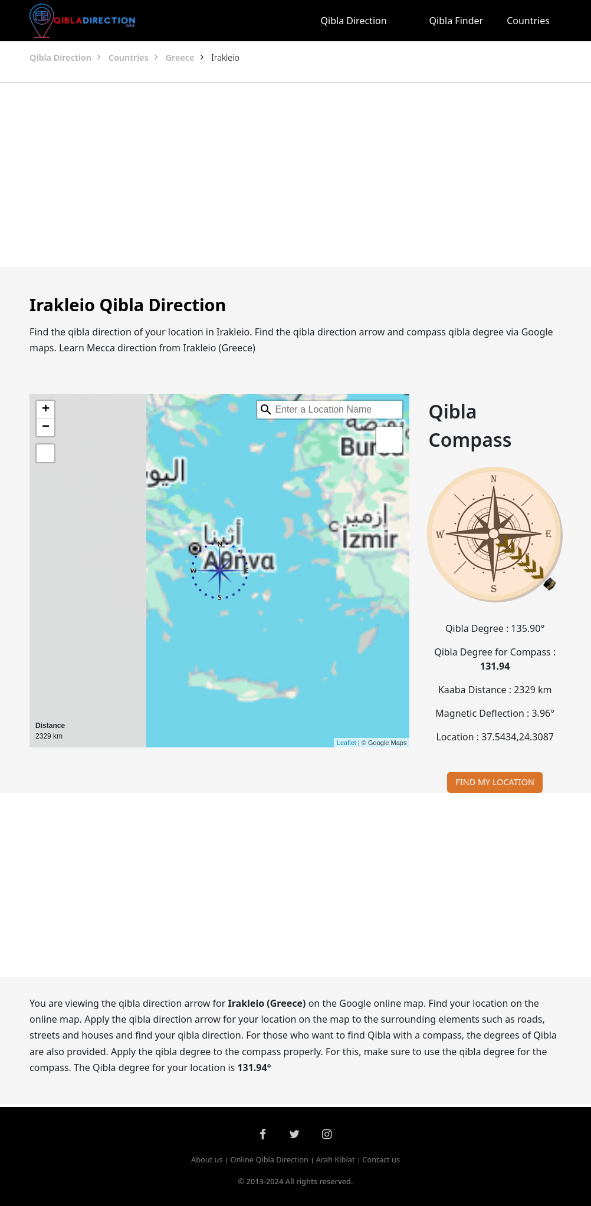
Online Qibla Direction (269, 1160)
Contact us (381, 1160)
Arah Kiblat (335, 1160)
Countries (528, 20)
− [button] (46, 427)
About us (207, 1160)
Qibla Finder (456, 20)
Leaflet (346, 742)
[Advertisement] (224, 174)
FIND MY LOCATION (495, 781)
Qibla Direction (354, 20)
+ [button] (46, 410)
